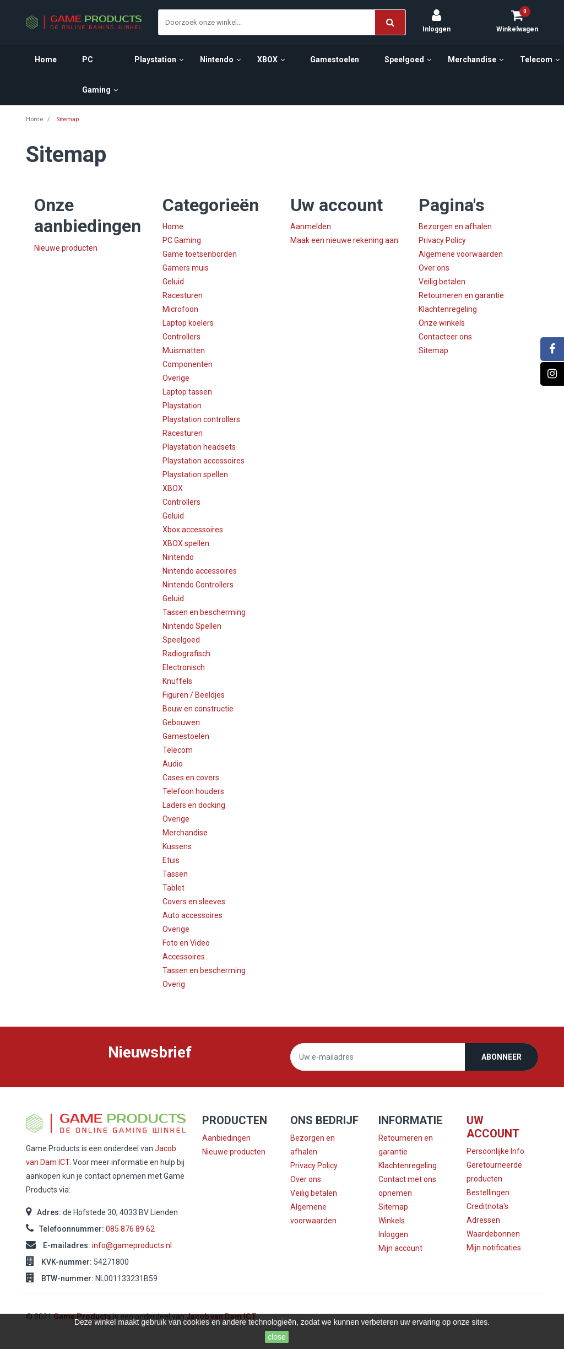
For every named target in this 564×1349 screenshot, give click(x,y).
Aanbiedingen (226, 1138)
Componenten (187, 364)
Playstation (182, 405)
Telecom (177, 750)
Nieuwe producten (65, 248)
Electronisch (183, 667)
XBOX (172, 488)
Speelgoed (181, 639)
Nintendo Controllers (198, 584)
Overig (173, 984)
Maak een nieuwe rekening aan (344, 240)
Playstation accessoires (203, 460)
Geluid (173, 281)
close (277, 1336)
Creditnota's (487, 1206)
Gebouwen (181, 722)
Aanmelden (310, 226)
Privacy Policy (442, 240)
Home (172, 226)
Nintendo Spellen (191, 626)
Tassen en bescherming (204, 612)
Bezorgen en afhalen (455, 226)
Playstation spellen (195, 474)
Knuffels (177, 681)
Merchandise (185, 832)
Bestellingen (488, 1192)
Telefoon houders (193, 791)
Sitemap (433, 350)
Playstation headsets (199, 447)
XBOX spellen (185, 543)
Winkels (391, 1220)
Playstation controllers (201, 419)
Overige (175, 378)
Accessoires (183, 956)
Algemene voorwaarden (461, 254)
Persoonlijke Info (495, 1151)
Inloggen (393, 1234)
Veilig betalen (442, 281)
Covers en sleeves (193, 901)
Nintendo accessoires (199, 570)
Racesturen (182, 295)
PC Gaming (181, 240)
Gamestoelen (185, 736)
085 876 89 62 (130, 1228)
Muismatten (183, 350)
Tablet (173, 887)
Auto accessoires (192, 915)
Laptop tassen (187, 391)
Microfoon (180, 309)
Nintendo (178, 557)
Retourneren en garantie (461, 295)
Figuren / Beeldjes (193, 694)
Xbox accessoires (192, 529)
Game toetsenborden (199, 254)
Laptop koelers (188, 323)
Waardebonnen (493, 1233)
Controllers (181, 336)
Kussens (177, 846)
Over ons (434, 267)
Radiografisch (186, 653)
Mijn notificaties (494, 1247)
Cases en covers (190, 777)
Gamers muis (185, 267)
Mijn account (400, 1248)
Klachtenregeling (448, 309)
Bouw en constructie (198, 708)
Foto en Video (186, 942)
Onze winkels (442, 323)
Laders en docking (193, 805)
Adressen (483, 1220)
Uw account (493, 1127)
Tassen (175, 874)
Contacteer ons (445, 336)
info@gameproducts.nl (132, 1245)
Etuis (171, 860)
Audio (172, 763)
